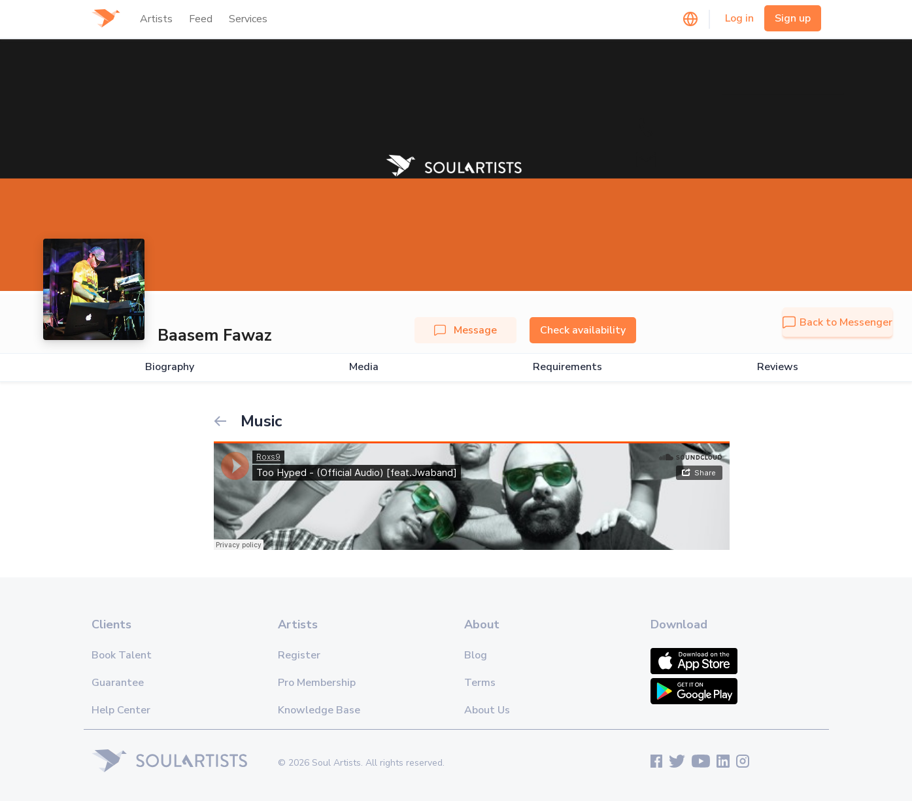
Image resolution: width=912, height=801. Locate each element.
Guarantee (118, 682)
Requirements (567, 367)
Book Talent (122, 655)
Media (364, 367)
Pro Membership (317, 682)
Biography (169, 367)
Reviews (777, 367)
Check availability (583, 330)
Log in (739, 18)
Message (465, 330)
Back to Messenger (837, 322)
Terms (480, 682)
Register (299, 655)
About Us (487, 710)
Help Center (121, 710)
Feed (200, 19)
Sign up (793, 18)
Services (248, 19)
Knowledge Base (319, 710)
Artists (156, 19)
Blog (475, 655)
